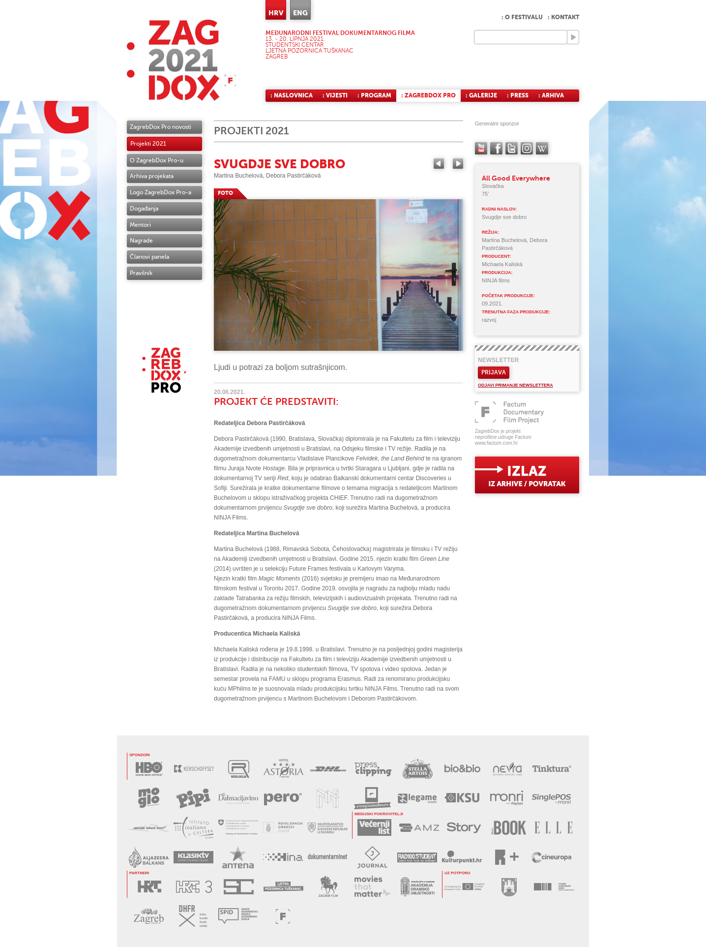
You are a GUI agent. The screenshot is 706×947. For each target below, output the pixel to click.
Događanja (144, 208)
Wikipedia (542, 148)
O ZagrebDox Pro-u (156, 160)
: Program (374, 95)
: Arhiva (551, 95)
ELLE (553, 828)
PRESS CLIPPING (373, 769)
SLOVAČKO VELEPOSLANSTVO (328, 828)
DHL (328, 769)
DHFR (193, 916)
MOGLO (149, 798)
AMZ (419, 828)
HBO (149, 769)
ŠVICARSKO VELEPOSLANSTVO (238, 828)
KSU (462, 798)
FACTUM (283, 916)
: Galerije (481, 95)
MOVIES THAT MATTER (373, 887)
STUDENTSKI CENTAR (239, 887)
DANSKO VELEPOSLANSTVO (283, 828)
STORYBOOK (509, 828)
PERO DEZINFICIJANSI (283, 798)
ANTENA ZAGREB (238, 857)
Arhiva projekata (152, 176)
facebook (496, 148)
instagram (527, 148)
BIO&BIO (462, 769)
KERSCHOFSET (194, 769)
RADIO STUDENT (417, 857)
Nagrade (141, 240)
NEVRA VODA (507, 769)
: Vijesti (335, 95)
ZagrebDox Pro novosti (160, 126)
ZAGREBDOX (181, 60)
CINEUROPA (551, 857)
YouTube (481, 148)
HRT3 (194, 887)
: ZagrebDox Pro (428, 95)
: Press (518, 95)
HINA (283, 857)
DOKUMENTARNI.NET (328, 857)
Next (458, 163)
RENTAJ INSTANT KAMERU (372, 798)
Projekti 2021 (148, 143)
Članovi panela (149, 256)
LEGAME (417, 798)
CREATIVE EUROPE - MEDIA (464, 887)
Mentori (140, 224)
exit (527, 475)
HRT (149, 887)
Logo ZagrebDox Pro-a (160, 192)
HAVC (554, 887)
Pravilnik (141, 273)
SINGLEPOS (551, 798)
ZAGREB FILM (328, 887)
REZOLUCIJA (239, 769)
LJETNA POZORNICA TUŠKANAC (283, 887)
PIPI (193, 798)
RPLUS (507, 857)
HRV (275, 13)
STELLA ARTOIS (418, 769)
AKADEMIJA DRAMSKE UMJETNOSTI (418, 887)
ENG (300, 13)
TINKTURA (552, 769)
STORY (464, 828)
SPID (238, 916)
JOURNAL (372, 857)
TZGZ (149, 916)
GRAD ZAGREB (509, 887)
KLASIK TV (193, 857)
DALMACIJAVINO (238, 798)
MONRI (507, 798)
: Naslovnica (291, 95)
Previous (439, 163)
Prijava (493, 372)
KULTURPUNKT (462, 857)
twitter (511, 148)
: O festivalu (522, 17)
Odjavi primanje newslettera (515, 385)
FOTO (225, 193)
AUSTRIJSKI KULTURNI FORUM (149, 828)
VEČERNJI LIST (374, 828)
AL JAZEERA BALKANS (149, 857)
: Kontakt (563, 17)
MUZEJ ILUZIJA (328, 798)
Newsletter (498, 360)
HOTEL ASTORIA (283, 769)
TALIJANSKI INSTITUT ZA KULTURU (193, 828)
